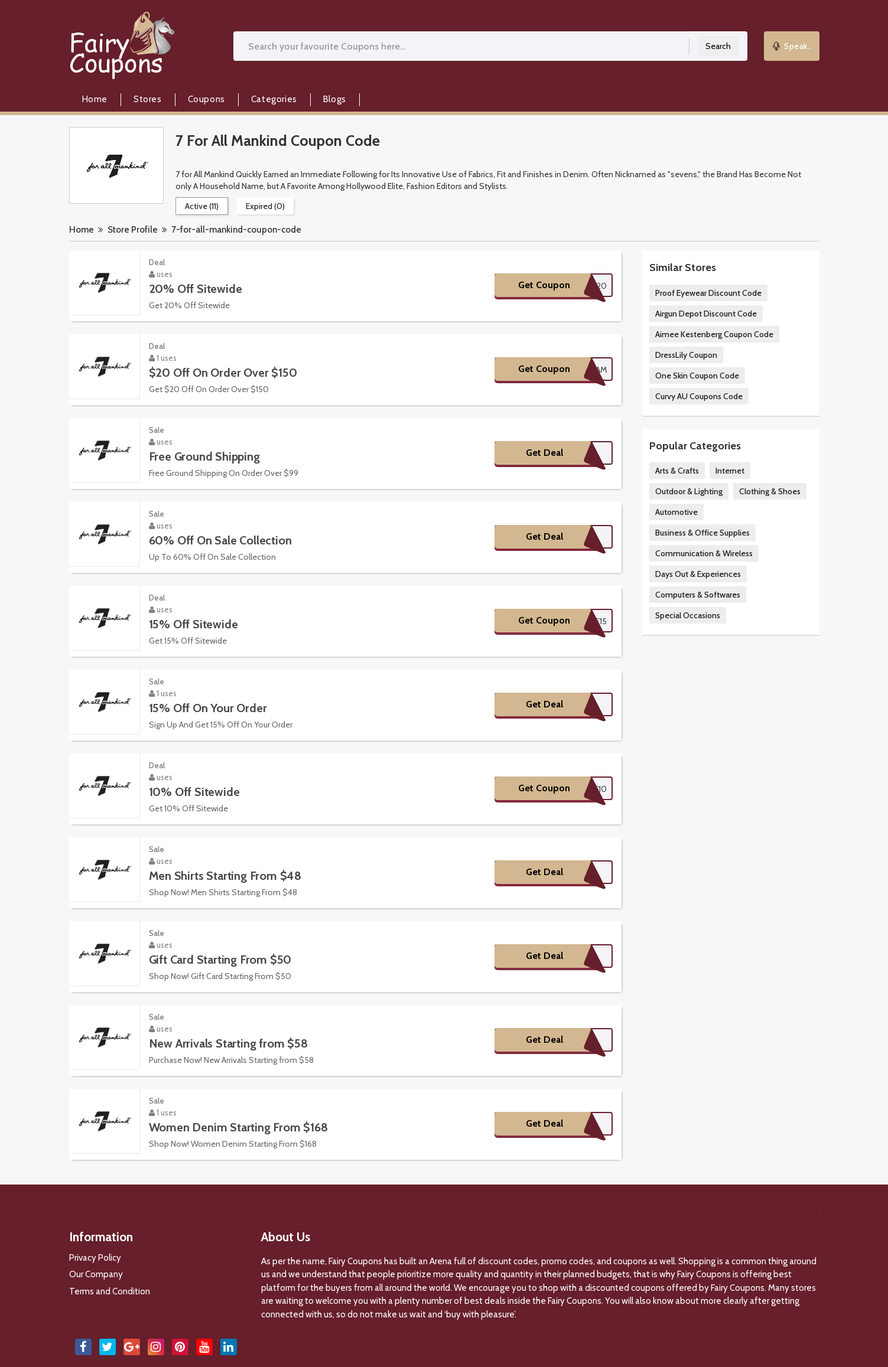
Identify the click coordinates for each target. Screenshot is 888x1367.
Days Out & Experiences (698, 574)
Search (718, 46)
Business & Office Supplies (702, 532)
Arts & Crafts (677, 470)
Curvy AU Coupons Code (699, 396)
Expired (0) (265, 206)
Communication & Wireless (704, 553)
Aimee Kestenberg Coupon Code (714, 334)
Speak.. (792, 46)
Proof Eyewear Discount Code (708, 293)
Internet (729, 470)
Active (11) (202, 206)
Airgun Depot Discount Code (706, 313)
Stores (148, 99)
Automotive (676, 512)
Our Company (96, 1274)
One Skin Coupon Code (697, 375)
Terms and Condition (109, 1291)
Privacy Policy (95, 1257)
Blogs (334, 99)
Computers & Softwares (697, 594)
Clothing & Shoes (770, 491)
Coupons (206, 99)
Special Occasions (687, 615)
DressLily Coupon (686, 355)
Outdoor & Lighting (689, 491)
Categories (274, 99)
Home (95, 99)
